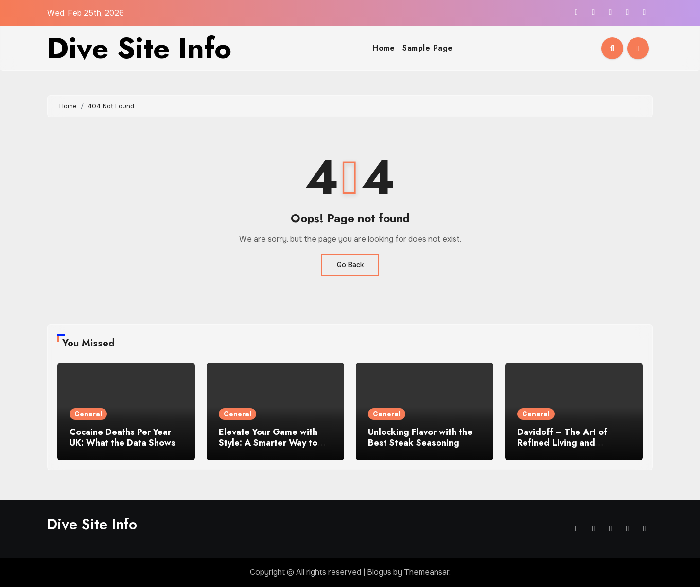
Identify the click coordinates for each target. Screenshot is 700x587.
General (88, 414)
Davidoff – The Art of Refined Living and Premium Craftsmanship (566, 442)
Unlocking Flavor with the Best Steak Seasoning (420, 437)
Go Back (350, 264)
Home (383, 47)
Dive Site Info (139, 48)
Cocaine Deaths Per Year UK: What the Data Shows (122, 437)
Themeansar (426, 572)
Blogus (379, 572)
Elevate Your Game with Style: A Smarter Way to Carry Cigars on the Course (275, 442)
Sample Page (427, 47)
